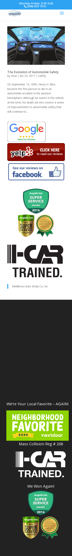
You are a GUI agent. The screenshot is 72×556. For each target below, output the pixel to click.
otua (14, 76)
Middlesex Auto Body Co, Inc (30, 286)
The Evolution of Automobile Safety (33, 72)
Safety (42, 76)
